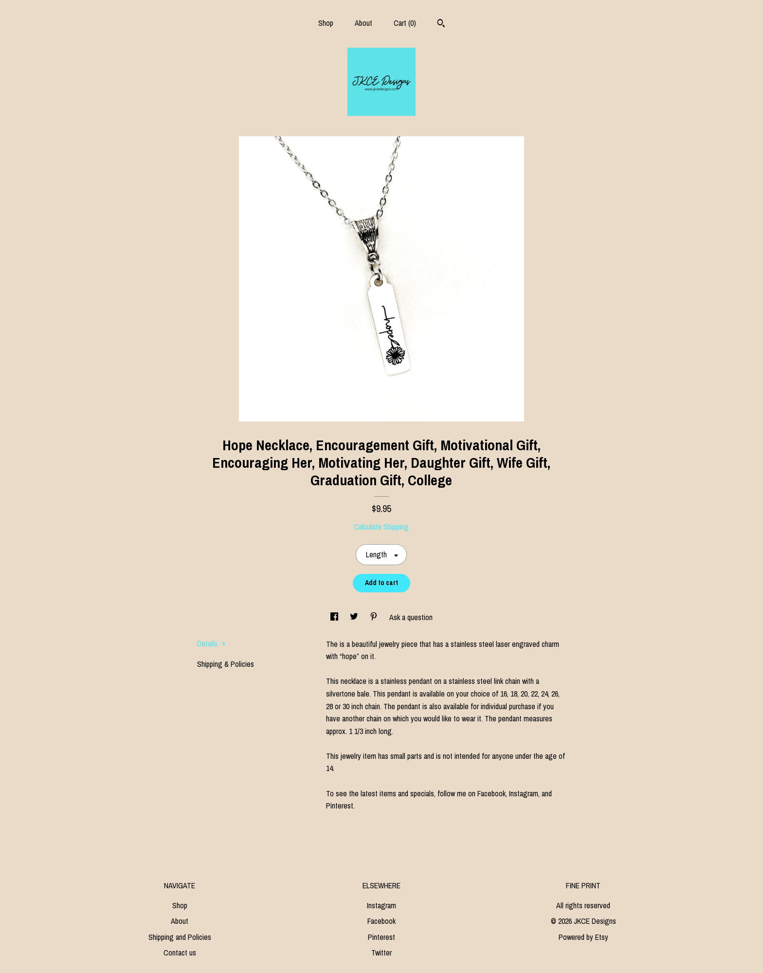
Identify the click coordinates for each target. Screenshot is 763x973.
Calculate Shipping (381, 526)
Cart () (405, 23)
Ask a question (411, 617)
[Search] (441, 24)
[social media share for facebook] (335, 617)
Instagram (381, 905)
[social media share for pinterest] (375, 617)
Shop (325, 23)
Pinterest (381, 937)
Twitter (381, 952)
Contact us (180, 952)
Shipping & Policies (225, 664)
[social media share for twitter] (355, 617)
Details (211, 643)
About (363, 23)
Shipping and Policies (179, 937)
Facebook (381, 921)
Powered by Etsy (583, 937)
